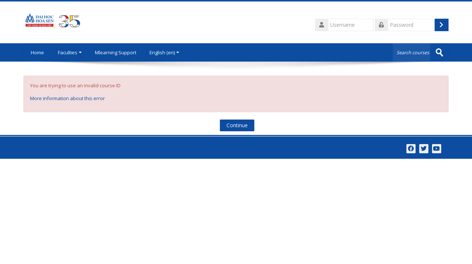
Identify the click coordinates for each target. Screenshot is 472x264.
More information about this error (67, 98)
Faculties (70, 52)
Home (37, 52)
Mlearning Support (115, 52)
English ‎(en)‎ (164, 52)
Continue (237, 125)
